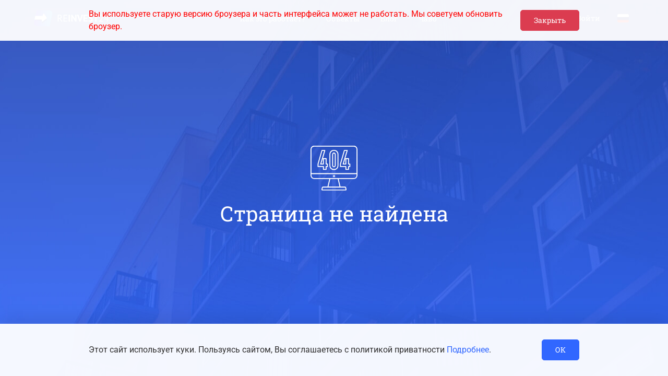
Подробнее (468, 350)
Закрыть (550, 20)
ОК (560, 350)
